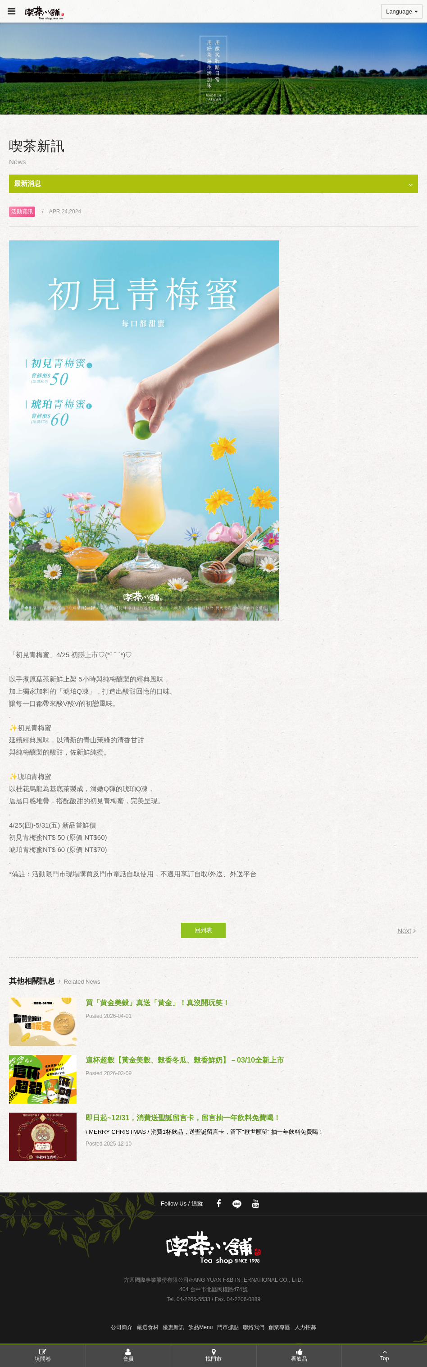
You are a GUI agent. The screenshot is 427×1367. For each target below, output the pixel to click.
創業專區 (279, 1327)
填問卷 (43, 1355)
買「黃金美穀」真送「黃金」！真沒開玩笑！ (158, 1003)
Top (384, 1355)
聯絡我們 (253, 1327)
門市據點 (228, 1327)
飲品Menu (200, 1327)
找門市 (214, 1355)
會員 (129, 1355)
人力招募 (305, 1327)
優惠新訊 (173, 1327)
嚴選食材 (148, 1327)
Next (406, 930)
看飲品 (299, 1355)
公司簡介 (121, 1327)
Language (402, 11)
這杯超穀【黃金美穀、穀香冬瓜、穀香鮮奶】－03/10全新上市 (185, 1060)
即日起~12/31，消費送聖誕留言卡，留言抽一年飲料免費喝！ (183, 1118)
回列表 (203, 930)
